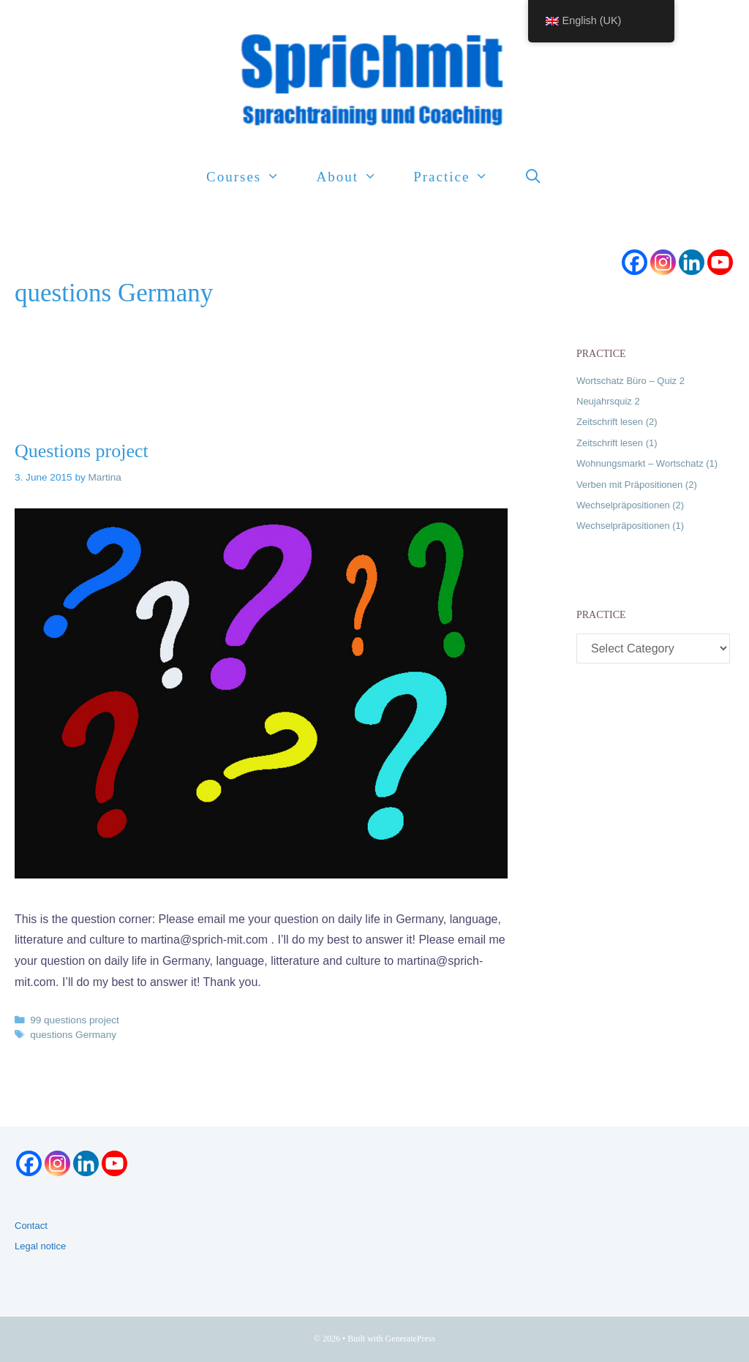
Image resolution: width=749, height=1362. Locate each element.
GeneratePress (410, 1338)
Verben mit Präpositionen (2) (636, 484)
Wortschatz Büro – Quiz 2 (630, 380)
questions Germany (73, 1034)
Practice (459, 177)
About (355, 177)
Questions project (81, 451)
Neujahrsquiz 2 (608, 401)
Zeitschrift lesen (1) (617, 442)
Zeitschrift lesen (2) (617, 421)
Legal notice (40, 1246)
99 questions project (74, 1020)
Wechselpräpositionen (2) (630, 505)
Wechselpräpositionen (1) (630, 525)
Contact (31, 1225)
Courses (252, 177)
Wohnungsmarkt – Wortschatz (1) (647, 463)
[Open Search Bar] (534, 177)
